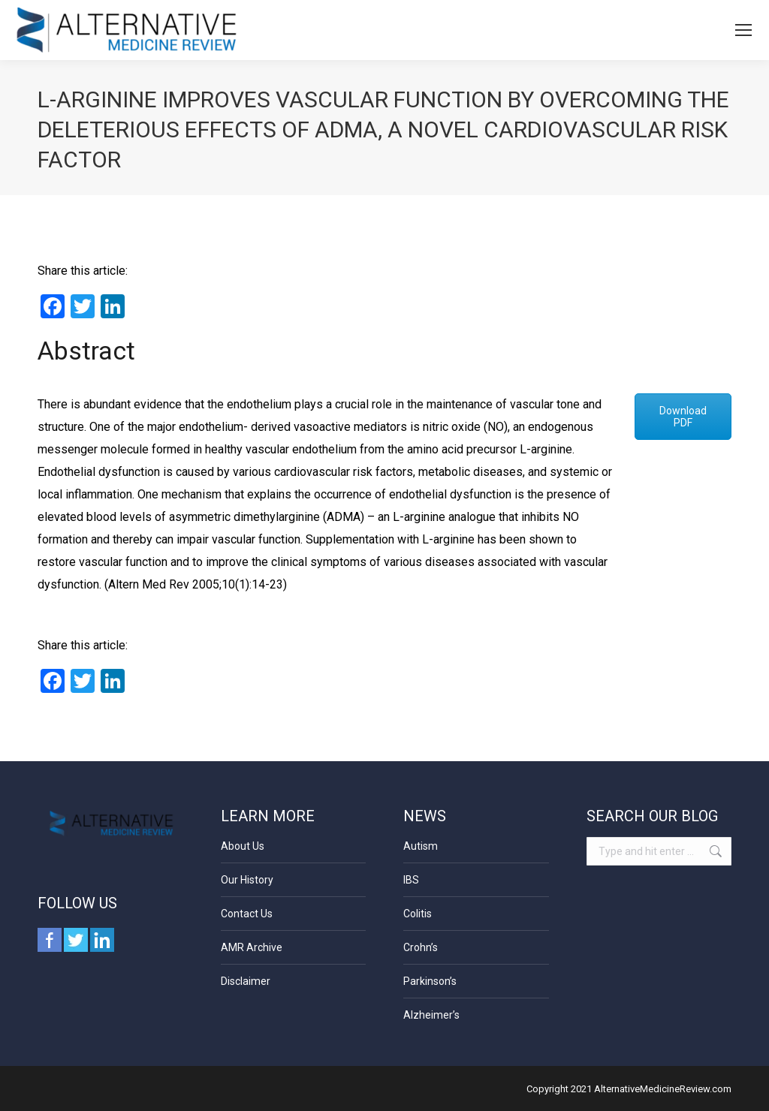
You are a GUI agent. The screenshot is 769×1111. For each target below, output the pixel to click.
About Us (242, 846)
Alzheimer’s (431, 1015)
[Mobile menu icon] (743, 30)
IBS (411, 880)
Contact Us (247, 914)
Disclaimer (245, 981)
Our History (247, 880)
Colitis (417, 914)
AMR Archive (251, 947)
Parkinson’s (430, 981)
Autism (420, 846)
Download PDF (683, 417)
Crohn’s (420, 947)
